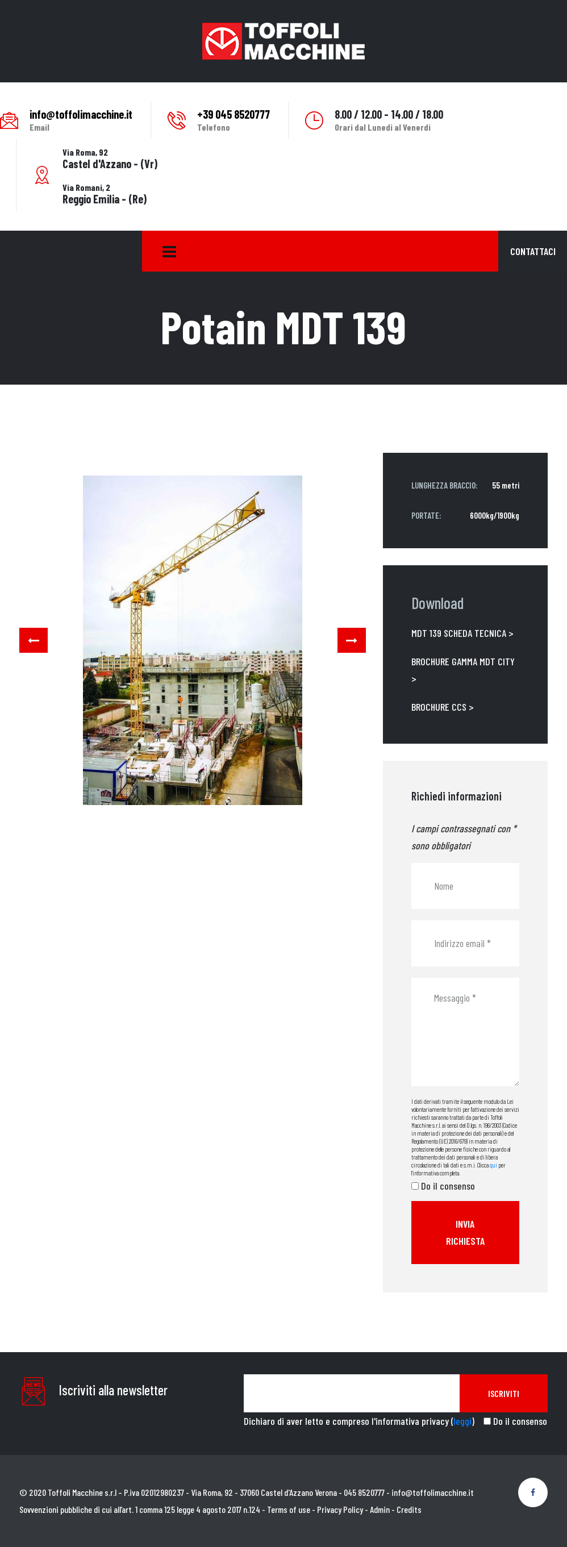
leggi (462, 1421)
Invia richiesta (465, 1232)
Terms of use (288, 1509)
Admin (380, 1509)
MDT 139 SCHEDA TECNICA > (462, 633)
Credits (409, 1509)
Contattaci (533, 251)
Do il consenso (448, 1185)
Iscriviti (503, 1393)
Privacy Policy (340, 1509)
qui (493, 1165)
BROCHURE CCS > (442, 706)
